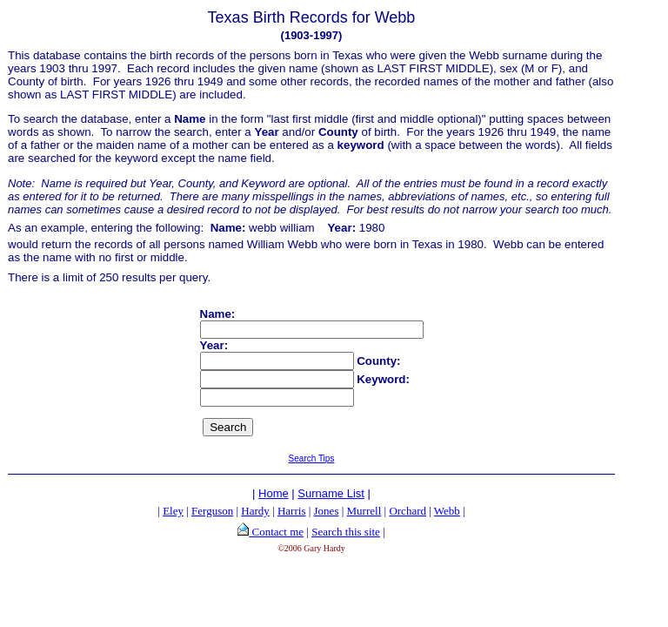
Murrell (364, 510)
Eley (173, 510)
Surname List (330, 493)
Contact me (276, 531)
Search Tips (312, 458)
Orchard (407, 510)
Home (273, 493)
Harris (291, 510)
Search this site (345, 531)
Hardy (255, 510)
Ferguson (212, 510)
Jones (326, 510)
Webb (447, 510)
